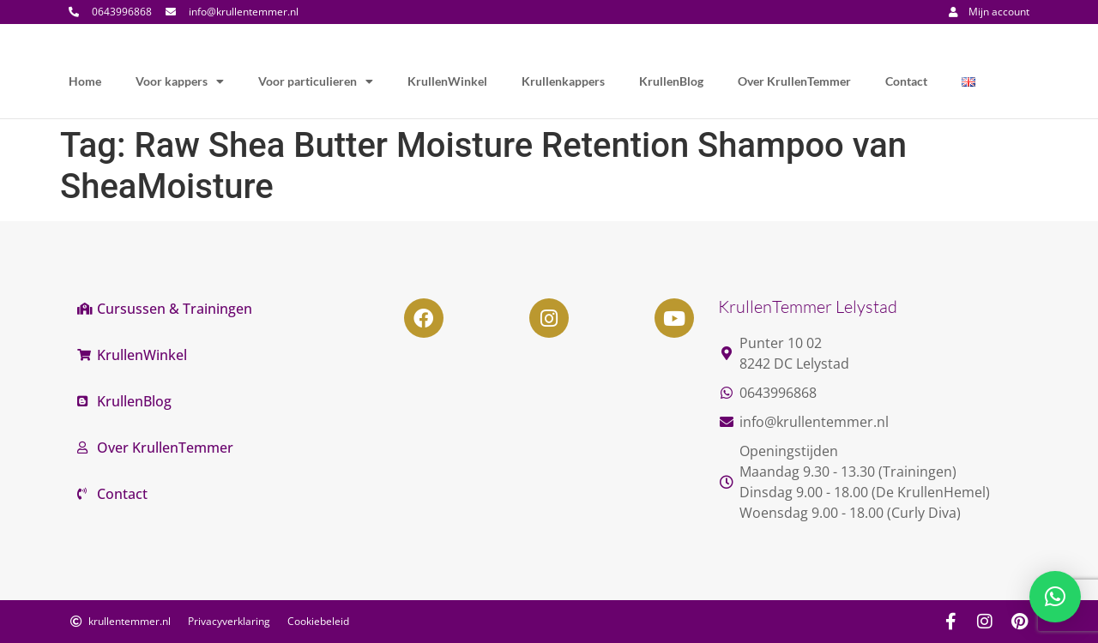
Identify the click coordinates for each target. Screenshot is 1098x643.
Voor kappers (180, 81)
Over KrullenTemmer (794, 81)
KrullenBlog (671, 81)
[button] (1055, 596)
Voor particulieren (315, 81)
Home (85, 81)
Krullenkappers (563, 81)
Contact (906, 81)
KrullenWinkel (447, 81)
